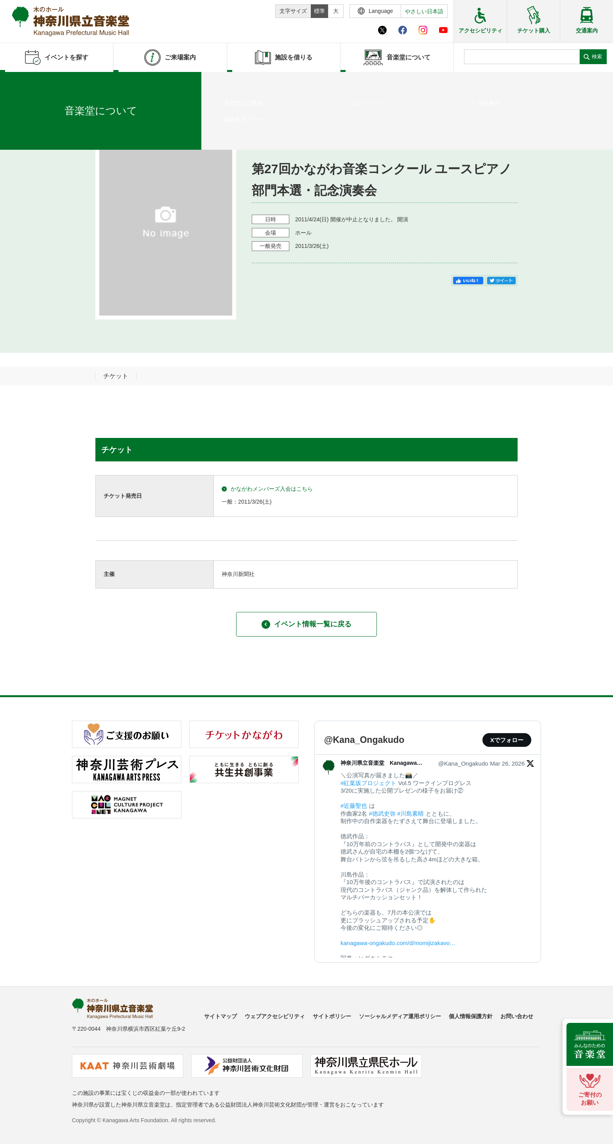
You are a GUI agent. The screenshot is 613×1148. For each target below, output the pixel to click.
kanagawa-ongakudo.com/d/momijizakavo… (398, 943)
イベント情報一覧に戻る (306, 624)
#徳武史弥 (382, 813)
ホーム (19, 81)
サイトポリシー (332, 1016)
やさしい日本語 (424, 11)
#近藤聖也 (354, 805)
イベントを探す (48, 81)
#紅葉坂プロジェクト (368, 783)
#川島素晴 (410, 813)
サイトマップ (220, 1016)
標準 (319, 11)
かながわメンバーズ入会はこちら (267, 489)
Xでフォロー (506, 740)
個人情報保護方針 (471, 1016)
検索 (597, 56)
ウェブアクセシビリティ (275, 1016)
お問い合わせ (516, 1016)
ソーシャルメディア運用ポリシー (400, 1016)
